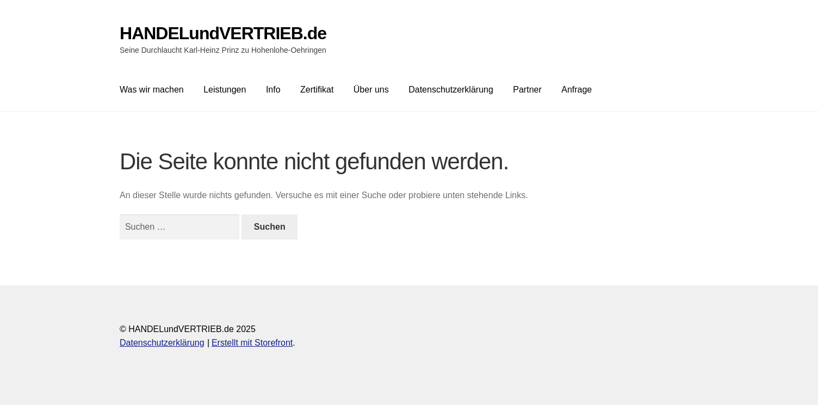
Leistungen (224, 89)
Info (273, 89)
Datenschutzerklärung (450, 89)
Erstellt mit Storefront (252, 342)
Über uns (371, 89)
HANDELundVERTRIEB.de (223, 33)
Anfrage (576, 89)
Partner (527, 89)
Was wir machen (152, 89)
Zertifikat (316, 89)
